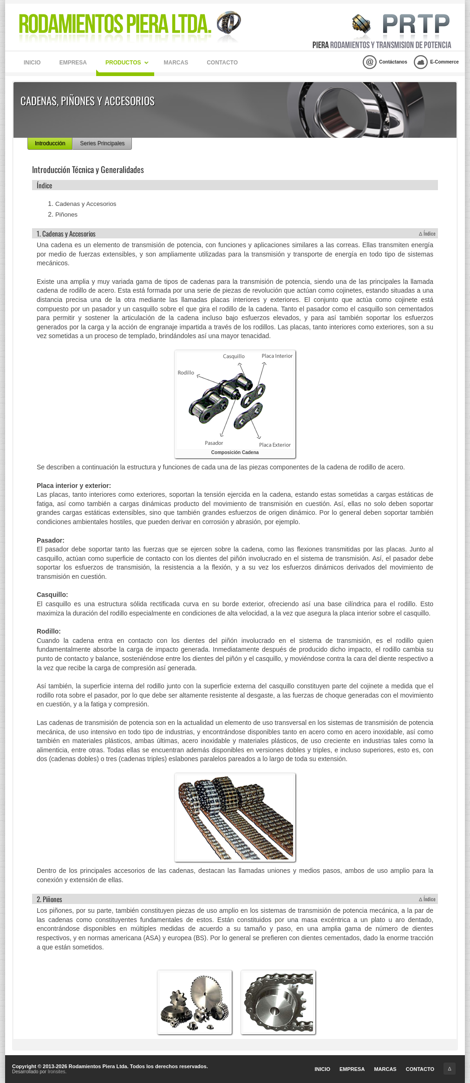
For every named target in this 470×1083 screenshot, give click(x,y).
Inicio (32, 62)
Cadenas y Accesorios (86, 203)
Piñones (66, 214)
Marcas (175, 62)
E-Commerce (436, 62)
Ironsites (56, 1071)
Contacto (222, 62)
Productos (127, 62)
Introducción (50, 143)
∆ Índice (427, 233)
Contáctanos (385, 62)
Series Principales (102, 143)
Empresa (73, 62)
